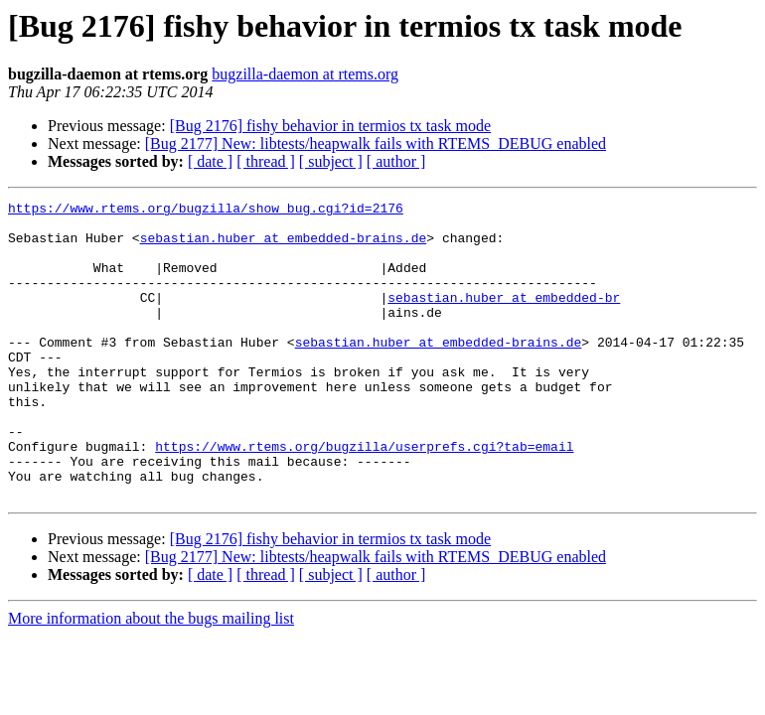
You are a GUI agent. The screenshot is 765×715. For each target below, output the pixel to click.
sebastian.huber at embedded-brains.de (283, 246)
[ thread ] (265, 161)
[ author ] (396, 161)
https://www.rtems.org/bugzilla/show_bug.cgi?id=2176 (205, 210)
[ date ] (210, 161)
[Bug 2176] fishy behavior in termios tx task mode (331, 125)
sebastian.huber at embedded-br (503, 318)
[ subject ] (331, 161)
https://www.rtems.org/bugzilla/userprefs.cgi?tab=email (364, 496)
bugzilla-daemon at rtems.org (305, 74)
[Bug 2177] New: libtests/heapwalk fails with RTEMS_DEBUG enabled (375, 143)
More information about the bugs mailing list (151, 677)
